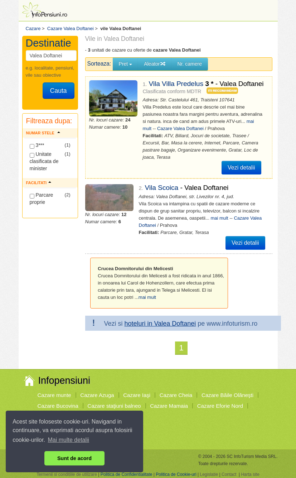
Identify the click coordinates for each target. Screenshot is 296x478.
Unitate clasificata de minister (44, 161)
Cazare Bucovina (58, 405)
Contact (229, 474)
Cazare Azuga (97, 395)
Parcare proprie (41, 198)
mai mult (219, 218)
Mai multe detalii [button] (68, 440)
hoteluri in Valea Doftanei (160, 323)
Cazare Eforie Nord (220, 405)
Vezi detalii (241, 167)
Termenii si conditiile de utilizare (67, 474)
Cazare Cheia (176, 395)
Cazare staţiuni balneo (114, 405)
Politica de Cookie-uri (176, 474)
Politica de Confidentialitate (126, 474)
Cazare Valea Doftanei (180, 128)
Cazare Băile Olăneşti (227, 395)
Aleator (154, 64)
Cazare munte (54, 395)
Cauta (58, 90)
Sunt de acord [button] (74, 458)
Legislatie (209, 474)
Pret (125, 64)
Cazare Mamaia (169, 405)
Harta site (250, 474)
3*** (37, 145)
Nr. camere (190, 64)
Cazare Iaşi (136, 395)
